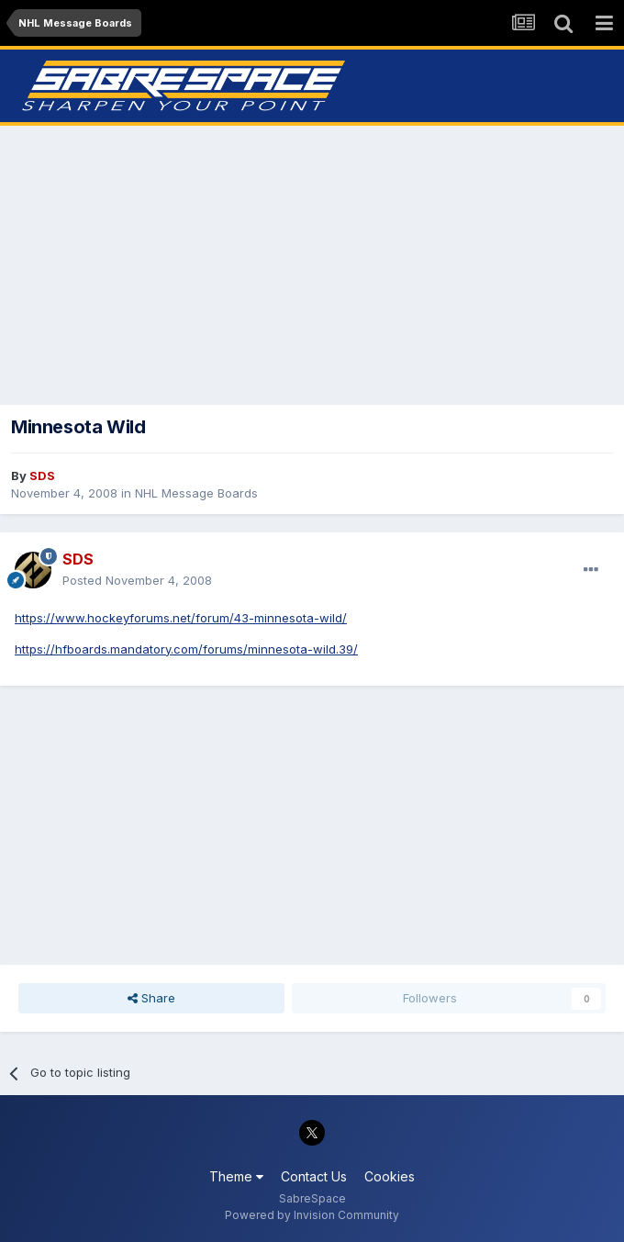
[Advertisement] (312, 265)
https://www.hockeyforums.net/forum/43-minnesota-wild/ (181, 617)
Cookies (389, 1176)
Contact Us (314, 1176)
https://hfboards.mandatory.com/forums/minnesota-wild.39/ (186, 649)
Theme (236, 1176)
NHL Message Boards (196, 493)
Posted (137, 580)
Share (151, 998)
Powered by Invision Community (312, 1215)
